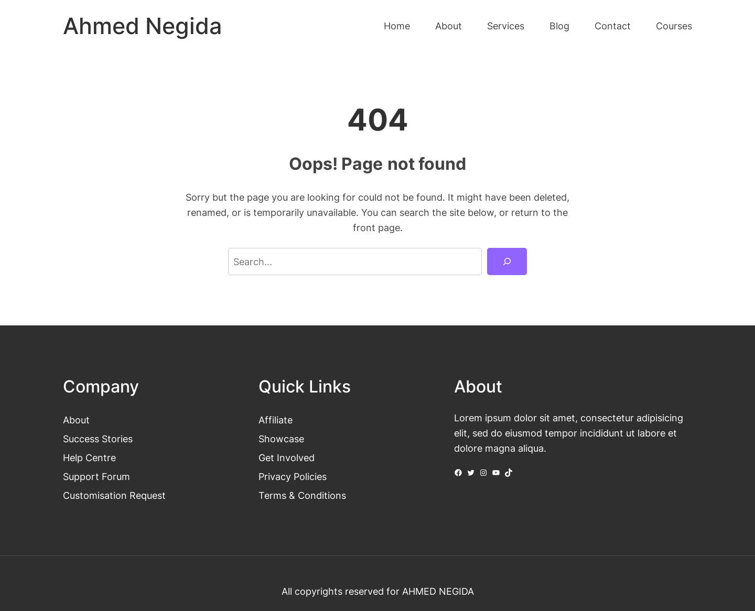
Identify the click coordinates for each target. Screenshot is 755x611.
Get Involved (286, 457)
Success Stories (98, 438)
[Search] (507, 261)
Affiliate (275, 419)
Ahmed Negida (142, 26)
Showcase (281, 438)
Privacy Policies (292, 476)
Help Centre (89, 457)
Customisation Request (114, 495)
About (76, 419)
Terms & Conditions (302, 495)
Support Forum (96, 476)
